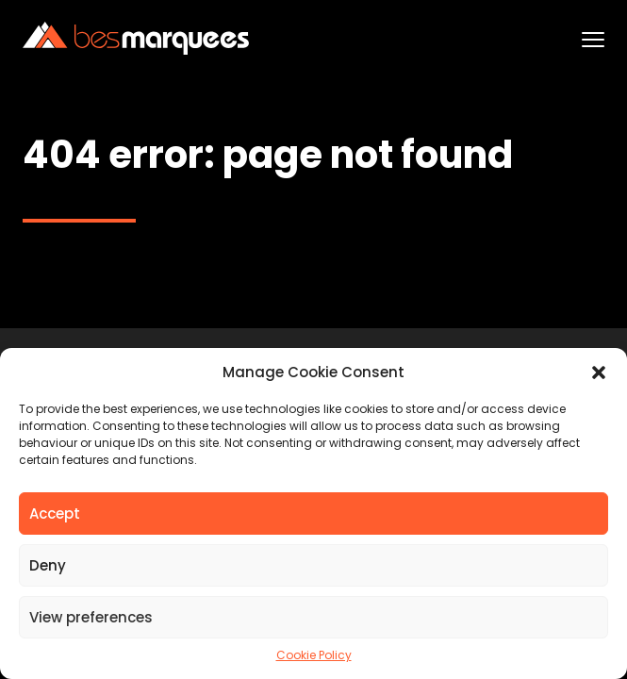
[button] (598, 372)
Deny (47, 565)
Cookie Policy (314, 655)
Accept (54, 513)
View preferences (91, 617)
